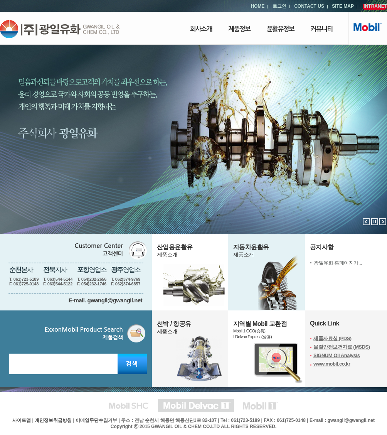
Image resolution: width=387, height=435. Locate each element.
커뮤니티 (322, 29)
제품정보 (239, 29)
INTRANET (375, 6)
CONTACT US (309, 6)
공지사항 (322, 247)
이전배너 (366, 221)
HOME (257, 6)
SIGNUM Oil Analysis (336, 355)
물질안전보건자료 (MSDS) (341, 347)
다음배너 (382, 221)
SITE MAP (343, 6)
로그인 (279, 6)
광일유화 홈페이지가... (338, 263)
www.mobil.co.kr (331, 364)
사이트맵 (21, 420)
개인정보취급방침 (53, 420)
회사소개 (201, 29)
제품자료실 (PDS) (332, 338)
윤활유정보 (280, 29)
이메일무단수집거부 (96, 420)
